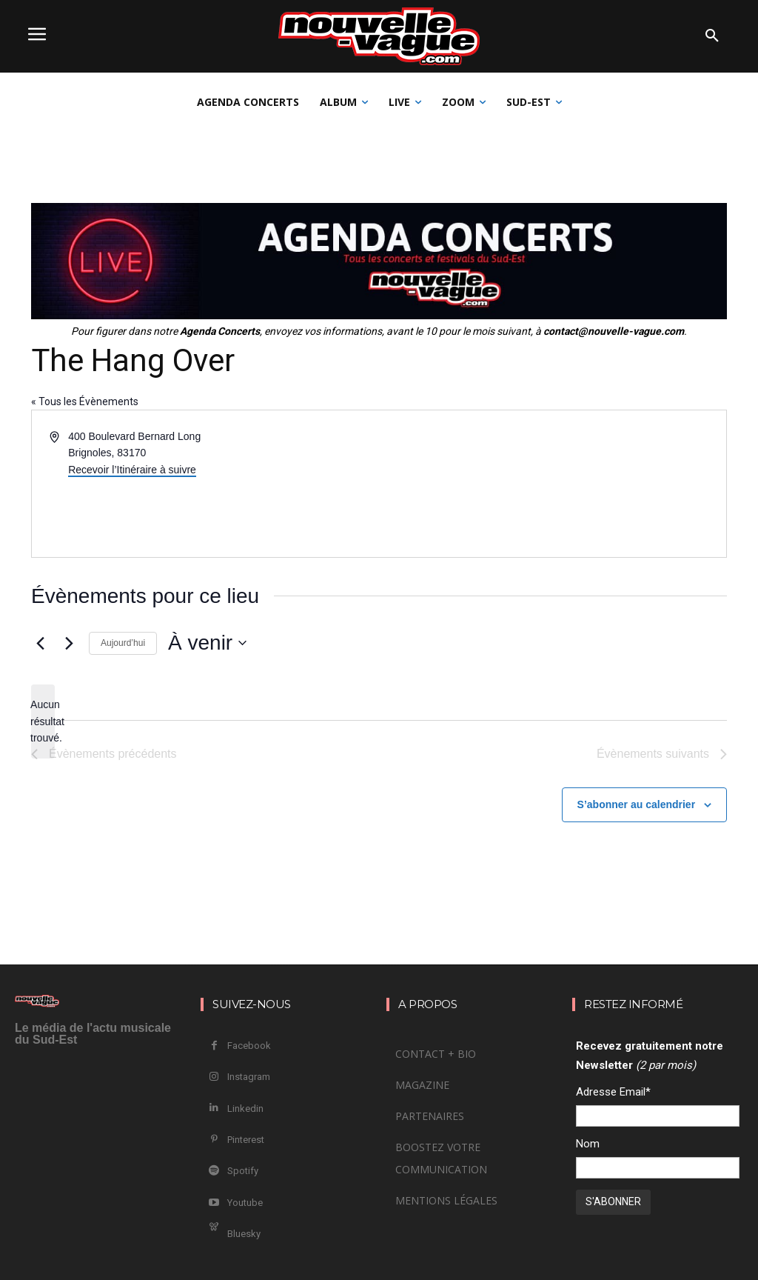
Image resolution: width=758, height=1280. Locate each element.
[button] (712, 36)
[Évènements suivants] (69, 643)
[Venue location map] (551, 483)
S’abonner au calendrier (636, 804)
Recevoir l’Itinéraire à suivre (132, 470)
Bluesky (244, 1233)
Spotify (242, 1170)
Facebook (249, 1045)
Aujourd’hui (123, 643)
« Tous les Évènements (84, 401)
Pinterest (245, 1139)
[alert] (43, 721)
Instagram (248, 1076)
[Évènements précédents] (40, 643)
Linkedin (245, 1108)
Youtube (245, 1202)
